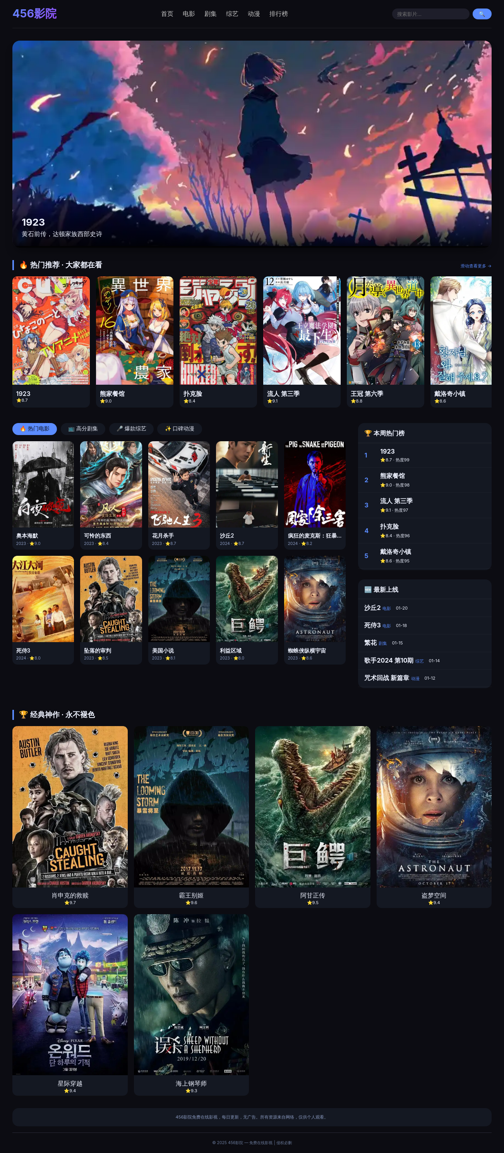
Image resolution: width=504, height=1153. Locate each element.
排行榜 (278, 13)
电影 (189, 13)
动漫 (254, 13)
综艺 (232, 13)
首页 (167, 13)
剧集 (210, 13)
